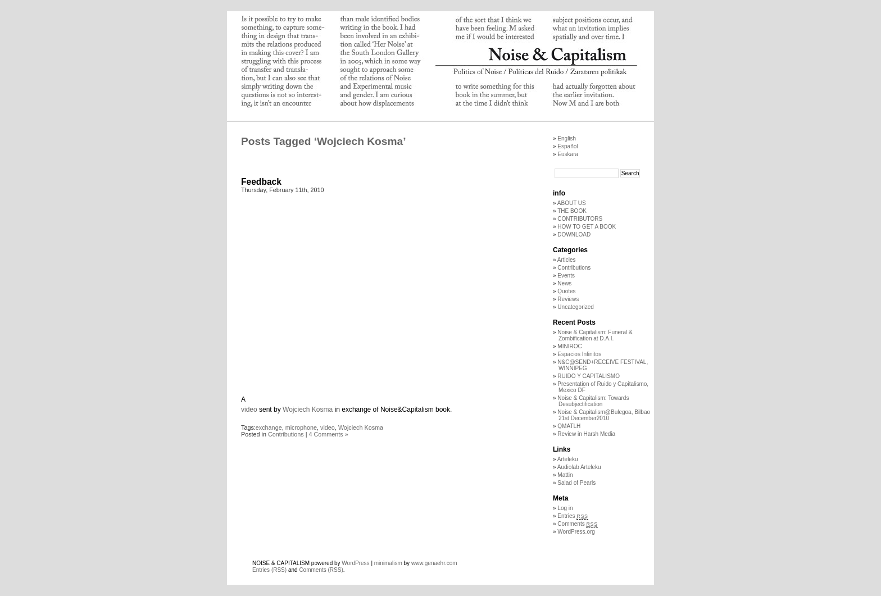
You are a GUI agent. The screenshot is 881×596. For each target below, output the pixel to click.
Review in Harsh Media (586, 434)
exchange (269, 427)
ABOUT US (571, 203)
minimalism (388, 563)
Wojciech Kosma (308, 409)
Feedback (261, 181)
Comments (577, 524)
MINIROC (569, 346)
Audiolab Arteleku (579, 467)
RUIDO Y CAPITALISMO (588, 376)
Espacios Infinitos (579, 354)
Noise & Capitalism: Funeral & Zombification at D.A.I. (594, 335)
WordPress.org (576, 532)
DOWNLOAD (574, 234)
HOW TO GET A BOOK (586, 227)
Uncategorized (575, 307)
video (249, 409)
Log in (565, 508)
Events (566, 275)
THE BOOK (572, 211)
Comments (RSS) (321, 570)
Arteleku (567, 459)
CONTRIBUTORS (579, 219)
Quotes (566, 291)
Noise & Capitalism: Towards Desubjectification (593, 401)
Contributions (286, 434)
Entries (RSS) (269, 570)
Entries (572, 516)
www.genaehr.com (434, 563)
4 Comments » (328, 434)
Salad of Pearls (576, 483)
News (564, 283)
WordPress (355, 563)
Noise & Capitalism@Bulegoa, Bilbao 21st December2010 (603, 415)
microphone (301, 427)
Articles (566, 260)
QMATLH (568, 426)
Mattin (565, 475)
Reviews (568, 299)
